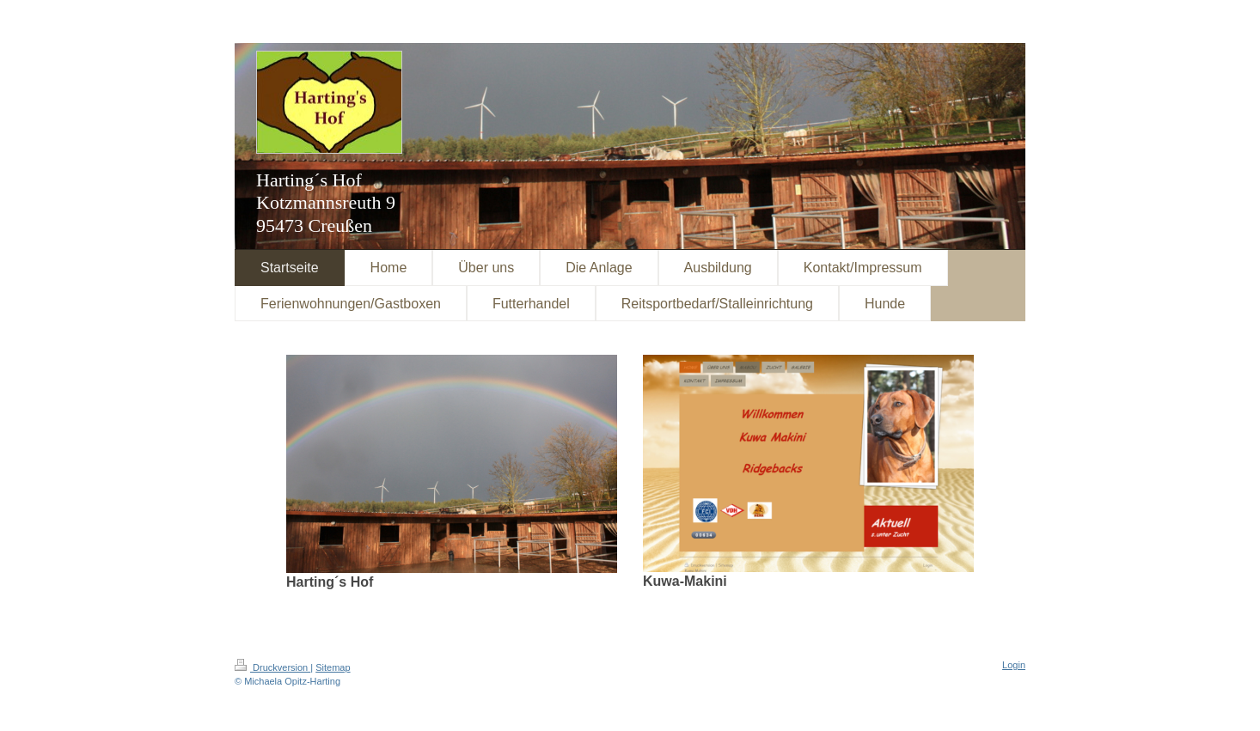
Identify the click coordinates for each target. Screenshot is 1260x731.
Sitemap (332, 667)
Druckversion (272, 667)
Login (1013, 665)
